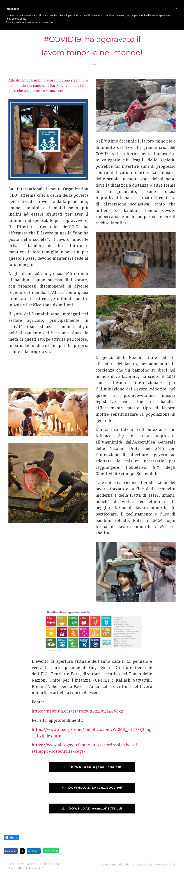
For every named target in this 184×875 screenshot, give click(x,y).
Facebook (10, 851)
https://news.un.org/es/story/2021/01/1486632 (77, 711)
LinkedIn (33, 851)
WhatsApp (51, 850)
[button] (176, 9)
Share (11, 837)
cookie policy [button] (19, 18)
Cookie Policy (166, 864)
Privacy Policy (143, 864)
